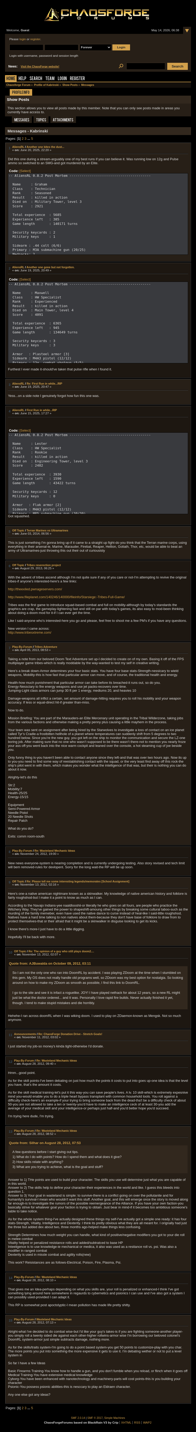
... (29, 139)
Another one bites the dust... (45, 146)
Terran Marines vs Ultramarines (47, 530)
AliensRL (18, 146)
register (35, 39)
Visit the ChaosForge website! (40, 66)
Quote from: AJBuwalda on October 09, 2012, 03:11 (50, 963)
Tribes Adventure (46, 646)
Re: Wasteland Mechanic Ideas (55, 850)
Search (36, 79)
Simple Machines (114, 1418)
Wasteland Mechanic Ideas (54, 1319)
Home (10, 79)
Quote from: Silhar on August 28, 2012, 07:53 (45, 1143)
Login (62, 79)
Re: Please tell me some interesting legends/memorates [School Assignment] (78, 881)
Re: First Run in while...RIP (44, 383)
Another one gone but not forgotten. (50, 267)
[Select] (25, 171)
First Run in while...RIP (42, 410)
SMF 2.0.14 (78, 1418)
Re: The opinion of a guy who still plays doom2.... (61, 951)
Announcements (25, 1034)
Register (77, 79)
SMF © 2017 (95, 1418)
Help (22, 79)
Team (50, 79)
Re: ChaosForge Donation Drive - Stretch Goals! (70, 1034)
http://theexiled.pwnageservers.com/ (35, 589)
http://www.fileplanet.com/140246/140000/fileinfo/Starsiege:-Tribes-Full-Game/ (66, 597)
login (23, 39)
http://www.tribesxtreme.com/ (29, 632)
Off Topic (18, 530)
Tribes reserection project (44, 565)
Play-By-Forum (22, 646)
